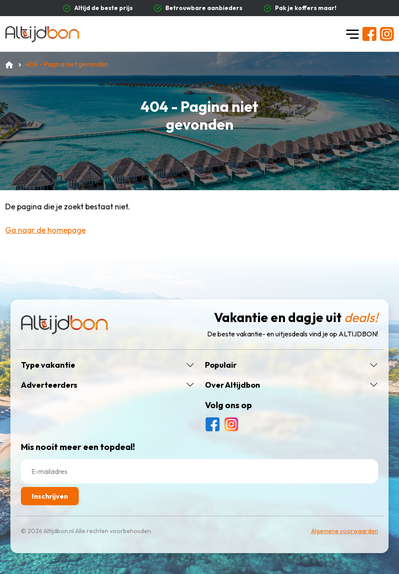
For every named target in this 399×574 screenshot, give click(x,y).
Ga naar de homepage (45, 230)
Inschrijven (50, 496)
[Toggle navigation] (352, 33)
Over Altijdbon (232, 385)
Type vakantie (48, 365)
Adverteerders (49, 385)
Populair (221, 365)
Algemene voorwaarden (344, 531)
